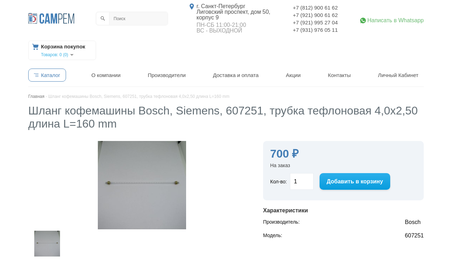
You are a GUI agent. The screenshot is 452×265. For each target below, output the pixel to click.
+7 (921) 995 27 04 (315, 22)
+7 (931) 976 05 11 (315, 30)
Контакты (339, 75)
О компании (106, 75)
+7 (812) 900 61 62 (315, 8)
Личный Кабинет (398, 75)
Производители (166, 75)
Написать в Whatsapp (395, 20)
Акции (293, 75)
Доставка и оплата (235, 75)
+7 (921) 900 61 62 (315, 15)
